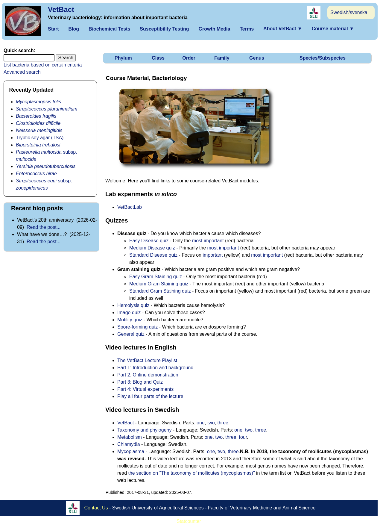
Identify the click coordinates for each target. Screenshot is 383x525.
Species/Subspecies (323, 57)
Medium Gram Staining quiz (158, 283)
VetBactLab (129, 207)
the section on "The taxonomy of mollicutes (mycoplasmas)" (191, 473)
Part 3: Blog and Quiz (140, 382)
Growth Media (214, 28)
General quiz (131, 334)
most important (208, 240)
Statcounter (189, 521)
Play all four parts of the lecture (150, 396)
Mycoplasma (130, 451)
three (222, 422)
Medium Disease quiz (152, 247)
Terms (247, 28)
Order (188, 57)
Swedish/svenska (348, 12)
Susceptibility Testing (164, 28)
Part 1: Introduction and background (155, 367)
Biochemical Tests (109, 28)
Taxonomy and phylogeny (144, 429)
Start (53, 28)
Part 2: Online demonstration (147, 374)
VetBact (61, 9)
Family (222, 57)
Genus (256, 57)
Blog (73, 28)
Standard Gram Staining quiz (160, 290)
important (213, 255)
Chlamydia (128, 444)
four (243, 437)
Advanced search (22, 72)
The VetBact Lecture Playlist (147, 360)
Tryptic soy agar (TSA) (39, 137)
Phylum (123, 57)
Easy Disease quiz (149, 240)
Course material (333, 28)
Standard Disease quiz (153, 255)
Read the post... (43, 227)
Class (158, 57)
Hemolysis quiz (133, 305)
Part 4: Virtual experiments (145, 389)
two (211, 422)
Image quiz (129, 312)
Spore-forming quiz (137, 326)
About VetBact (282, 28)
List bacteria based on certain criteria (43, 64)
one (201, 422)
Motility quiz (129, 319)
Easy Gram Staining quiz (155, 276)
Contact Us (96, 507)
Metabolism (129, 437)
